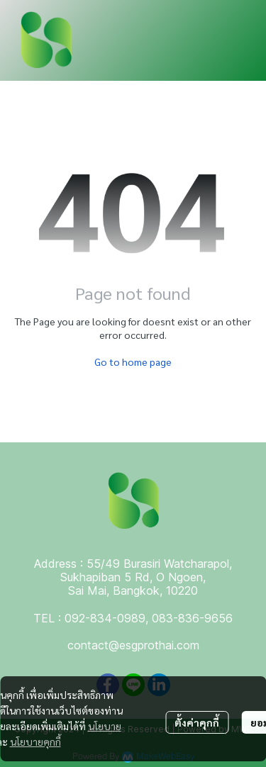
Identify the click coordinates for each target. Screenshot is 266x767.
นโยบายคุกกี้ (35, 741)
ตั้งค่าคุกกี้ (196, 722)
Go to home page (133, 361)
